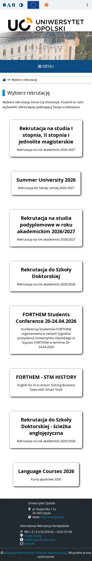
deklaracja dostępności (40, 540)
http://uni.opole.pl (52, 517)
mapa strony (32, 536)
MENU (46, 66)
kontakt (29, 543)
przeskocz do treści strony (1, 1)
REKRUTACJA (46, 48)
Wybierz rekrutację (28, 93)
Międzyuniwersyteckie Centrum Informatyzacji (35, 553)
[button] (4, 4)
